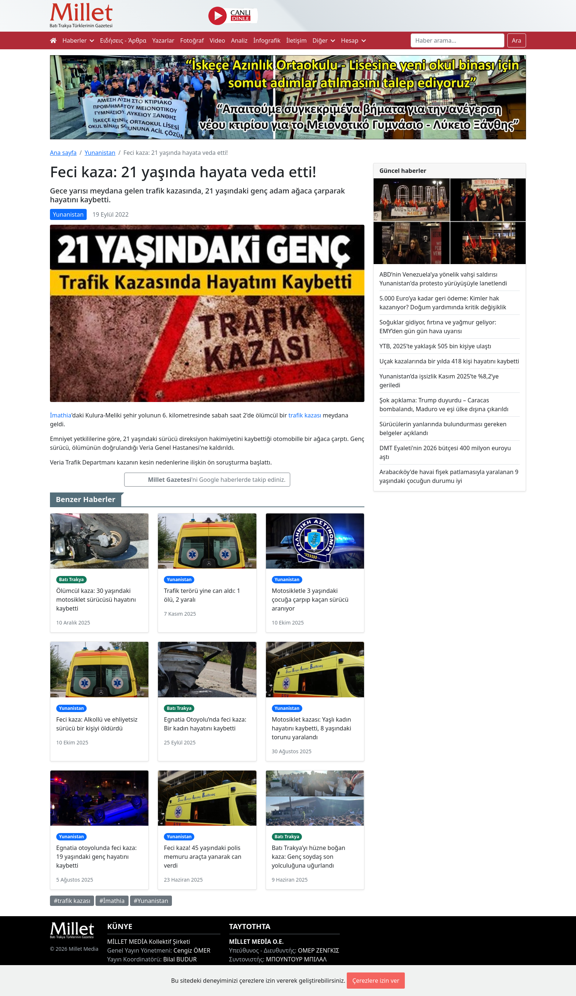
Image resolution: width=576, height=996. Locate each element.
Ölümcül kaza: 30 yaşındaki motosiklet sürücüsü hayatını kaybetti (96, 599)
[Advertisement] (449, 557)
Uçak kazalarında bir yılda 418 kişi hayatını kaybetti (449, 361)
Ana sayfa (63, 153)
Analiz (239, 40)
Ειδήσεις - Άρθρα (123, 40)
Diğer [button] (324, 40)
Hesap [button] (353, 40)
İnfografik (267, 40)
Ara (517, 40)
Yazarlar (163, 40)
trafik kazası (304, 415)
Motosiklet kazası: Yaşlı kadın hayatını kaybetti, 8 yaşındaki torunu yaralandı (311, 728)
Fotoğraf (192, 40)
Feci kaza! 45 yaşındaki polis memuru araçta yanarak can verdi (202, 856)
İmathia (60, 415)
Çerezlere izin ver (375, 981)
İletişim (297, 40)
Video (217, 40)
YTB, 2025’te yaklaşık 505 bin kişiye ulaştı (435, 346)
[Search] (457, 40)
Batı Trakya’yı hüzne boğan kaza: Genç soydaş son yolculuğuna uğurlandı (308, 856)
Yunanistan (99, 153)
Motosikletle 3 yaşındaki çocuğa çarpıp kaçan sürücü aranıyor (310, 599)
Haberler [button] (78, 40)
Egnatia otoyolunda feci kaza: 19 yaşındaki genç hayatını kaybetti (96, 856)
